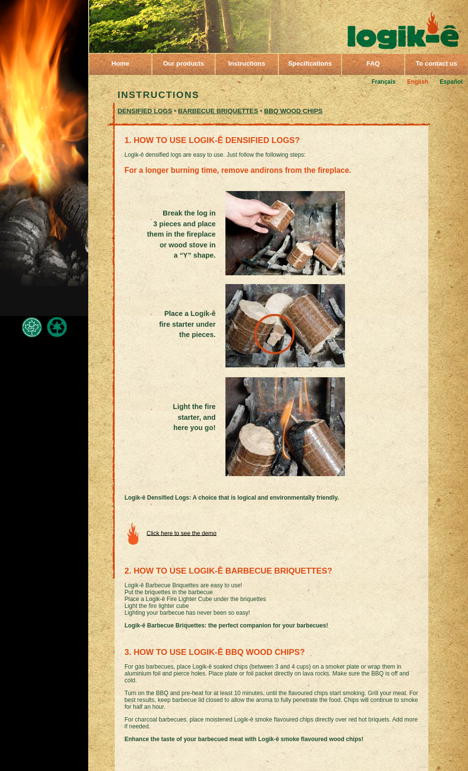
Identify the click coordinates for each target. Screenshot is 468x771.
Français (383, 81)
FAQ (373, 63)
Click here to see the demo (182, 533)
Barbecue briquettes (218, 111)
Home (120, 63)
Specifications (310, 63)
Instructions (246, 63)
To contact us (436, 63)
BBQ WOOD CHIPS (293, 111)
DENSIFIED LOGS (145, 111)
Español (451, 81)
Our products (183, 63)
